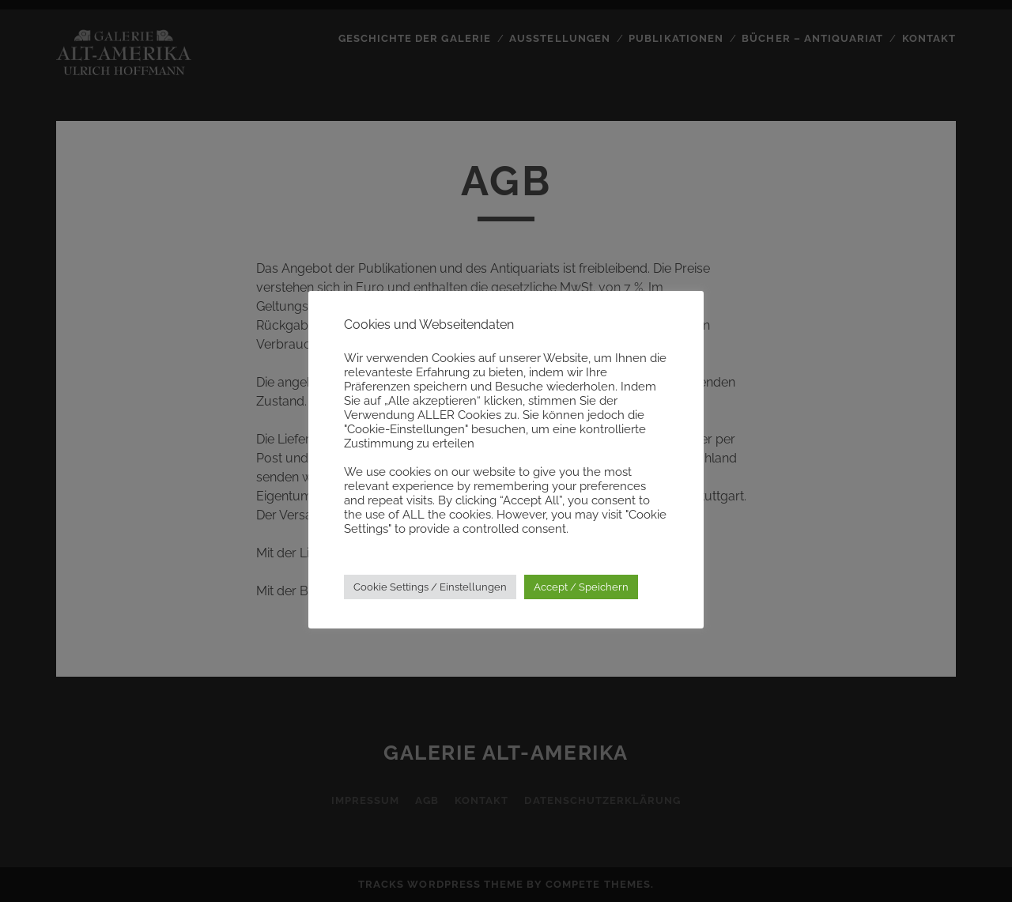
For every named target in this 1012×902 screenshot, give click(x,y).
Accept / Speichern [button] (581, 587)
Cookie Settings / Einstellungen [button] (430, 587)
